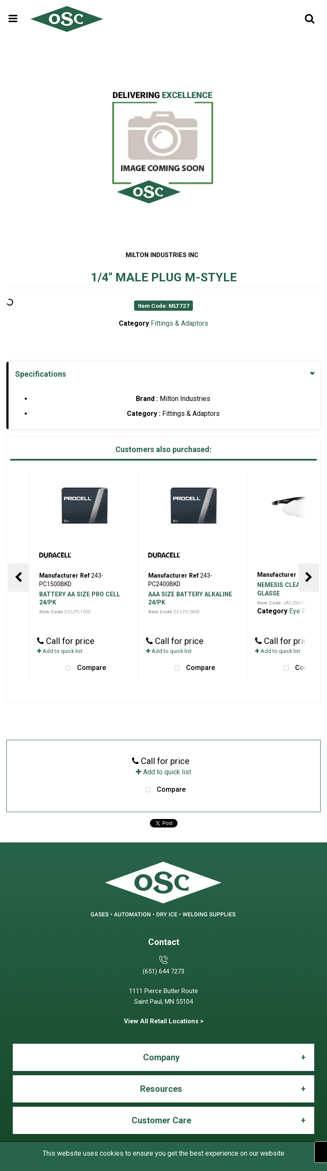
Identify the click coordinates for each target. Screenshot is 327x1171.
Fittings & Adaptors (179, 323)
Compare (84, 668)
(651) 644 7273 (163, 971)
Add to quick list (60, 651)
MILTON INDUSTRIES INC (162, 255)
